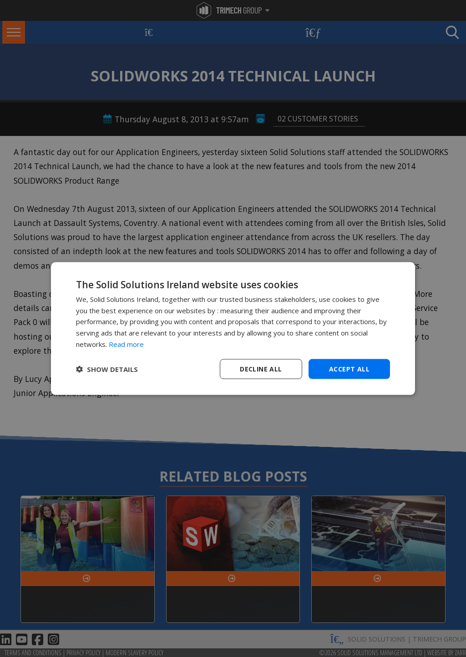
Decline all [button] (261, 368)
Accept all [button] (349, 368)
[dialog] (233, 328)
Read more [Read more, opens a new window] (126, 343)
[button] (107, 369)
